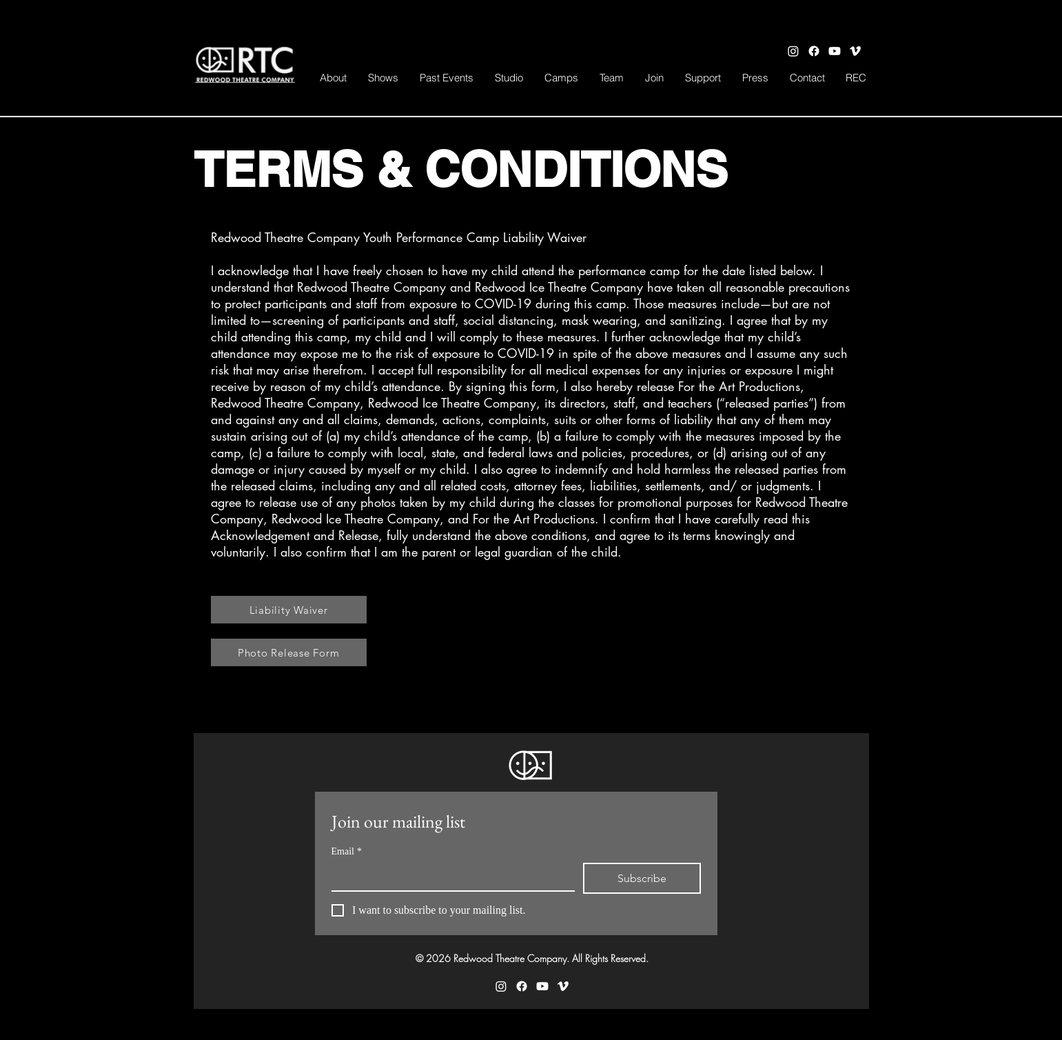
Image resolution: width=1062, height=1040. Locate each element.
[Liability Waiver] (289, 609)
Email (346, 851)
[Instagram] (793, 51)
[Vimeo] (855, 51)
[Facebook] (814, 51)
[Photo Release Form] (289, 652)
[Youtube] (834, 51)
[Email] (448, 876)
